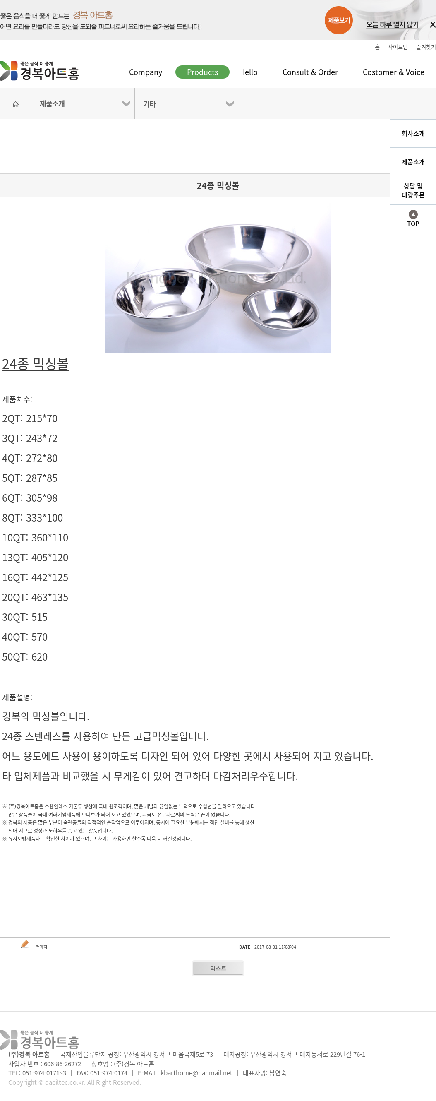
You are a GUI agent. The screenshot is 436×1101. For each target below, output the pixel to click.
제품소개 (52, 103)
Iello (250, 71)
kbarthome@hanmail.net (196, 1072)
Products (202, 71)
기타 (149, 104)
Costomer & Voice (393, 71)
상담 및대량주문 (413, 190)
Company (145, 71)
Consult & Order (310, 71)
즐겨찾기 (426, 46)
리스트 (218, 968)
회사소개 (413, 133)
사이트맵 (398, 46)
